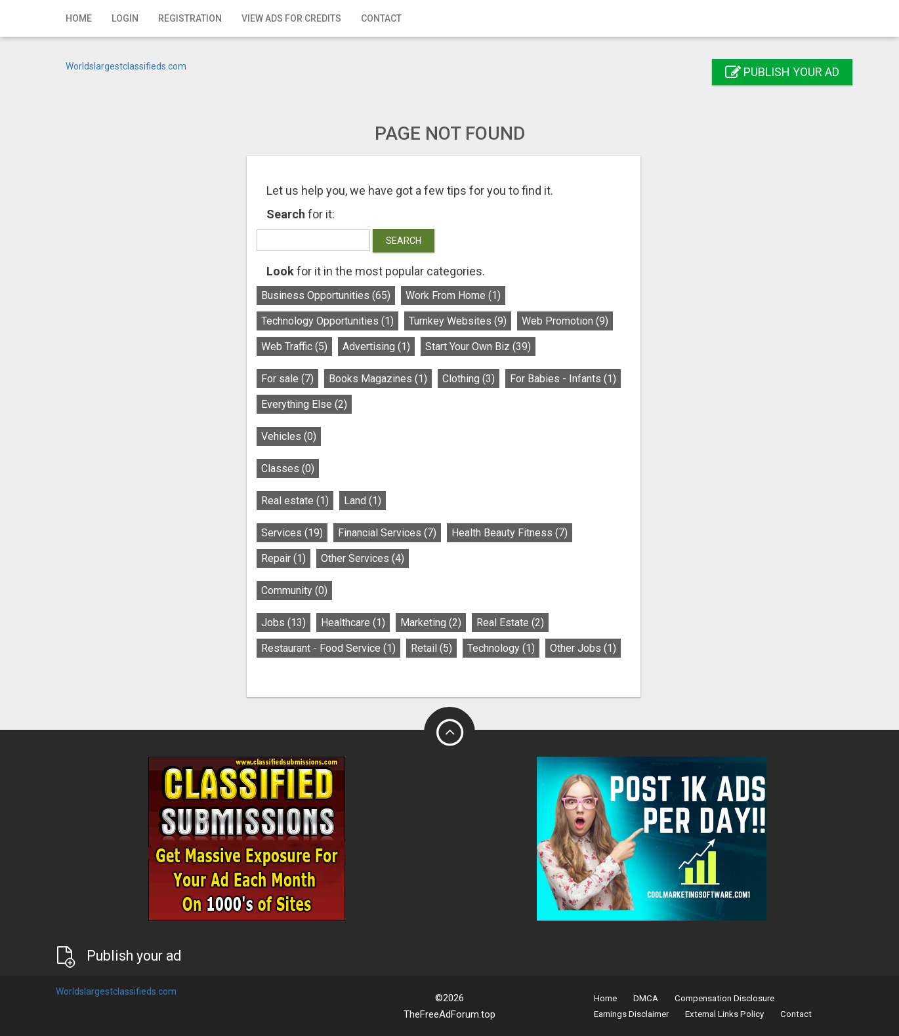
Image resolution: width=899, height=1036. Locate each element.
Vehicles (294, 436)
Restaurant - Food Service (334, 648)
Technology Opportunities (333, 321)
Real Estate (516, 622)
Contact (381, 18)
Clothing (474, 378)
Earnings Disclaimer (631, 1014)
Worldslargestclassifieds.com (126, 66)
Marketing (436, 622)
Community (300, 590)
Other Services (368, 558)
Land (368, 500)
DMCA (645, 998)
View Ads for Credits (291, 18)
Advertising (382, 346)
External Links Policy (724, 1014)
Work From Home (459, 295)
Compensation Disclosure (724, 998)
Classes (293, 468)
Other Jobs (589, 648)
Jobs (289, 622)
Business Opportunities (331, 295)
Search (409, 240)
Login (125, 18)
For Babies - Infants (569, 378)
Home (79, 18)
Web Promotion (571, 321)
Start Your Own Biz (484, 346)
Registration (190, 18)
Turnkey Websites (463, 321)
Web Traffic (300, 346)
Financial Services (393, 533)
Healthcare (359, 622)
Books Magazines (384, 378)
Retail (437, 648)
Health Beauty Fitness (515, 533)
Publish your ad (782, 72)
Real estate (301, 500)
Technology (507, 648)
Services (298, 533)
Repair (289, 558)
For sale (293, 378)
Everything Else (310, 404)
